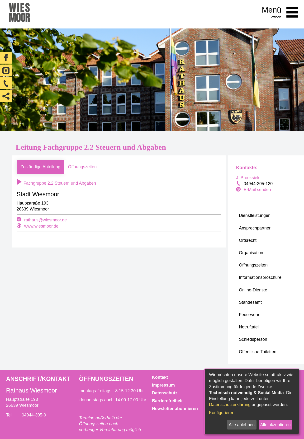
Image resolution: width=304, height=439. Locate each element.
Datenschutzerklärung (230, 404)
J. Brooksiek (247, 177)
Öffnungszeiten (82, 166)
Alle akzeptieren (275, 424)
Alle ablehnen (242, 424)
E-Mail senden (257, 189)
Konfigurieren (221, 412)
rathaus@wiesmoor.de (45, 220)
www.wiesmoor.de (41, 226)
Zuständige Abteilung (40, 166)
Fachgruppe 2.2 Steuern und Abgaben (56, 183)
